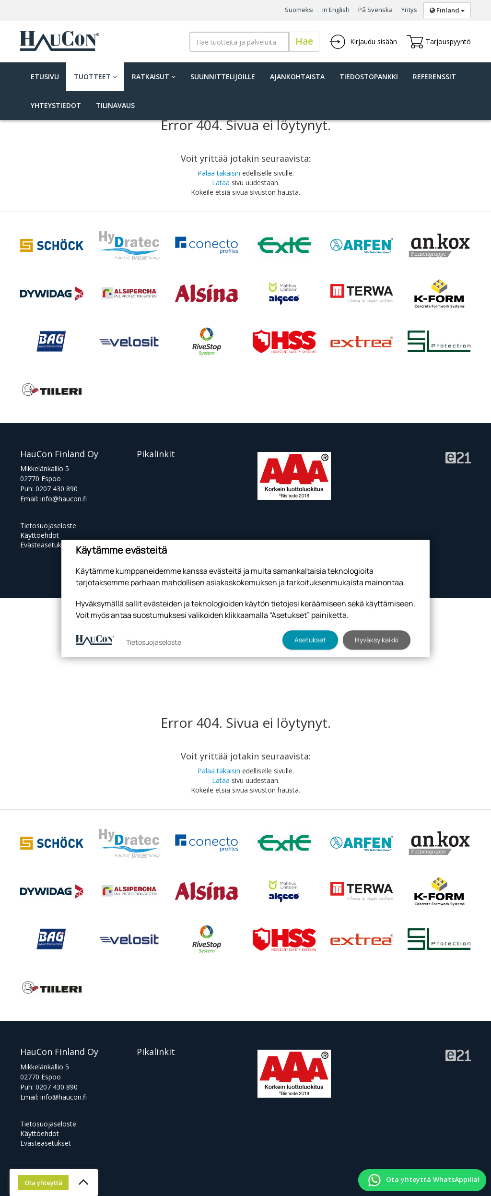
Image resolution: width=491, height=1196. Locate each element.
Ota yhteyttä (43, 1182)
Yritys (409, 9)
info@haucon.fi (63, 498)
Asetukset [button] (310, 639)
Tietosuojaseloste (48, 525)
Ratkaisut (153, 76)
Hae (304, 41)
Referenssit (434, 76)
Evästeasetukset (45, 544)
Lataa (221, 182)
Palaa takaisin (219, 173)
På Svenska (375, 9)
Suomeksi (299, 9)
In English (336, 9)
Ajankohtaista (297, 76)
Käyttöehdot (39, 535)
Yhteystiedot (56, 105)
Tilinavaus (115, 105)
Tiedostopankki (368, 76)
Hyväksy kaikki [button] (376, 639)
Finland (447, 10)
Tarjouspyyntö (439, 42)
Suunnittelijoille (222, 76)
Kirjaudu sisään (363, 42)
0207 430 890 (56, 488)
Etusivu (45, 76)
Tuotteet (95, 76)
